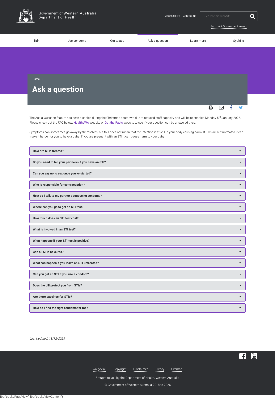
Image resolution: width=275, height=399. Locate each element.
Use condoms (77, 40)
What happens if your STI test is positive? (137, 240)
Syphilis (238, 40)
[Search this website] (226, 16)
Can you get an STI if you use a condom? (137, 274)
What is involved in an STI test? (137, 229)
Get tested (117, 40)
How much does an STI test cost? (137, 218)
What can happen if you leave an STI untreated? (137, 263)
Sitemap (176, 369)
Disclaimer (140, 369)
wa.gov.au (100, 369)
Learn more (198, 40)
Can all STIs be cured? (137, 252)
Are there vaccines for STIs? (137, 296)
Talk (36, 40)
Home (36, 79)
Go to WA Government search (228, 26)
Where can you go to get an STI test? (137, 207)
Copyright (119, 369)
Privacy (159, 369)
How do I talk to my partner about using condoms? (137, 196)
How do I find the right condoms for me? (137, 308)
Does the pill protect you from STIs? (137, 285)
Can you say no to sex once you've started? (137, 173)
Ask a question (158, 40)
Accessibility (172, 16)
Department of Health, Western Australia (152, 378)
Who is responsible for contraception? (137, 184)
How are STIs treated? (137, 151)
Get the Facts (114, 122)
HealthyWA (81, 122)
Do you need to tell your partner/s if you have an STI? (137, 162)
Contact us (189, 16)
